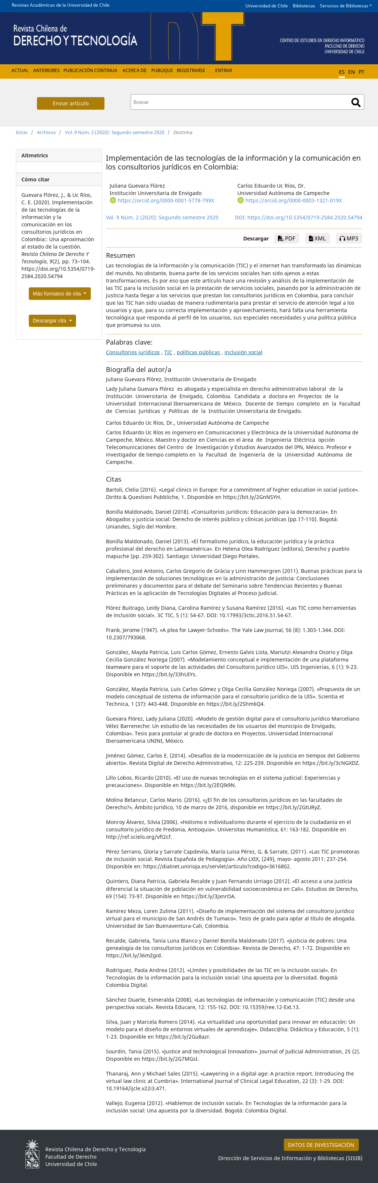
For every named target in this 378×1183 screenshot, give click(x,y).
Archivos (46, 132)
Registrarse (191, 70)
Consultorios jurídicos (133, 352)
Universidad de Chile (266, 6)
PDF (286, 238)
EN (351, 71)
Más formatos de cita (57, 294)
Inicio (22, 132)
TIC (168, 352)
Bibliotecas (304, 6)
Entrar (223, 70)
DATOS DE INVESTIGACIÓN (321, 1144)
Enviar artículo (71, 103)
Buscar (356, 102)
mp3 (349, 238)
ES (342, 71)
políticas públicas (198, 352)
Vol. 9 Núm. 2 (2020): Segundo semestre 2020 (114, 132)
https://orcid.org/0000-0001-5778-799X (166, 200)
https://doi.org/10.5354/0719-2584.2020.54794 (304, 217)
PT (361, 71)
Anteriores (46, 70)
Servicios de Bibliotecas (344, 6)
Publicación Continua (90, 70)
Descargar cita (50, 321)
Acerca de (135, 70)
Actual (19, 70)
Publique (162, 70)
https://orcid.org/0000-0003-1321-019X (293, 200)
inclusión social (243, 352)
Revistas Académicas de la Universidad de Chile (61, 5)
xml (317, 238)
